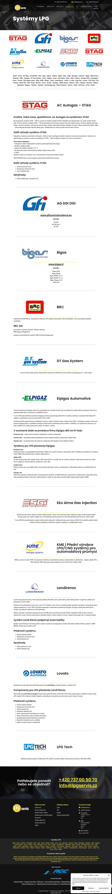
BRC (93, 843)
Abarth (15, 856)
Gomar (78, 844)
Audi (36, 856)
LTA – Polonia (60, 846)
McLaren (17, 860)
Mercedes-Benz (24, 860)
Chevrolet (60, 856)
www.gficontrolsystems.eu (56, 215)
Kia (54, 858)
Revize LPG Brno (86, 6)
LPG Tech (52, 846)
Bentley (40, 856)
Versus (90, 847)
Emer (34, 844)
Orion (27, 847)
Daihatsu (82, 856)
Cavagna (97, 843)
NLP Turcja (74, 846)
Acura (19, 856)
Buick (50, 856)
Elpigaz (30, 844)
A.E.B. (18, 843)
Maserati (92, 858)
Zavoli (60, 849)
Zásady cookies (85, 891)
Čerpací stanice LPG (40, 822)
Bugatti (47, 856)
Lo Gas (36, 846)
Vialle (94, 847)
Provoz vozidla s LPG (40, 810)
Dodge (87, 856)
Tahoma (60, 847)
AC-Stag (23, 843)
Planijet (32, 847)
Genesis (15, 858)
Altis (56, 843)
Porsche (55, 860)
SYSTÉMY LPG (69, 6)
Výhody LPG (38, 807)
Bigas (75, 843)
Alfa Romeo (24, 856)
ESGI (49, 844)
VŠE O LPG (59, 6)
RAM (59, 860)
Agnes (42, 843)
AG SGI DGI (29, 843)
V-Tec (55, 849)
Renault (63, 860)
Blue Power (81, 843)
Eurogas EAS (60, 844)
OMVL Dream (16, 847)
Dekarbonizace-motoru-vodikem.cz (48, 884)
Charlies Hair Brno (30, 882)
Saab (73, 860)
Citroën (69, 856)
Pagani (46, 860)
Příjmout (78, 888)
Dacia (73, 856)
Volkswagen (54, 861)
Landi (19, 846)
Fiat (94, 856)
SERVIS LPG (50, 6)
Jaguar (48, 858)
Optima (23, 847)
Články (36, 825)
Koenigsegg (58, 858)
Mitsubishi (34, 860)
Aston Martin (31, 856)
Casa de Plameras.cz (28, 884)
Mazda (97, 858)
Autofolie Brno (18, 882)
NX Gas (81, 846)
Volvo (59, 861)
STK (77, 6)
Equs (45, 844)
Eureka (54, 844)
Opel (42, 860)
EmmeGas (40, 844)
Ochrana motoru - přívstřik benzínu (43, 815)
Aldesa (47, 843)
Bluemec (88, 843)
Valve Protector (83, 847)
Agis (38, 843)
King (92, 844)
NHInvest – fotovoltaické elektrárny (48, 882)
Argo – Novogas (63, 843)
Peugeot (50, 860)
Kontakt (59, 812)
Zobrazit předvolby (103, 888)
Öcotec (90, 846)
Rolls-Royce (68, 860)
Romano (38, 847)
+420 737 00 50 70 (78, 780)
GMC (24, 858)
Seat (76, 860)
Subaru (87, 860)
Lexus (80, 858)
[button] (109, 875)
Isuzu (44, 858)
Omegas (96, 846)
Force (85, 846)
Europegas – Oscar (70, 844)
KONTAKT (96, 8)
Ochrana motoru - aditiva (41, 812)
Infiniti (40, 858)
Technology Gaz (73, 847)
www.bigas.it (56, 264)
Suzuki (91, 860)
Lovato (47, 846)
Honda (27, 858)
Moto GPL (67, 846)
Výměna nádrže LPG (40, 820)
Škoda (79, 860)
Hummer (32, 858)
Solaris (43, 847)
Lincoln (84, 858)
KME (96, 844)
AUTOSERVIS (40, 6)
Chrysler (65, 856)
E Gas (25, 844)
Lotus (88, 858)
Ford (97, 856)
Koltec (15, 846)
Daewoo (77, 856)
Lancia (70, 858)
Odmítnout (91, 888)
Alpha (52, 843)
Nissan (39, 860)
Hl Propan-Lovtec (85, 844)
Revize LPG (38, 817)
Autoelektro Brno (66, 884)
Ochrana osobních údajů (94, 891)
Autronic (71, 843)
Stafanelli (48, 847)
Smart (83, 860)
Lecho (31, 846)
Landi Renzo (25, 846)
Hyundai (20, 858)
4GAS (13, 843)
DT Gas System (19, 844)
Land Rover (75, 858)
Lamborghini (65, 858)
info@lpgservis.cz (78, 785)
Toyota (95, 860)
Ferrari (90, 856)
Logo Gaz (41, 846)
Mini (30, 860)
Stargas (55, 847)
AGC (35, 843)
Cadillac (55, 856)
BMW (43, 856)
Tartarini (65, 847)
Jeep (51, 858)
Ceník (96, 6)
